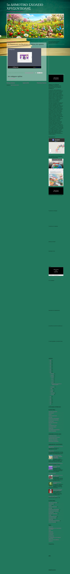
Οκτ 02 (52, 382)
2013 (50, 402)
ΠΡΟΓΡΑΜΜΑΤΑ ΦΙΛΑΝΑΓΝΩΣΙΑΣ (54, 429)
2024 (50, 363)
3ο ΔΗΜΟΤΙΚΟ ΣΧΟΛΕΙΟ (53, 435)
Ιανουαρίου (52, 394)
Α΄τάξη (50, 530)
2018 (50, 372)
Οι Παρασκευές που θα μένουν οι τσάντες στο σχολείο (56, 384)
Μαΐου (52, 388)
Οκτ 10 (52, 379)
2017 (50, 396)
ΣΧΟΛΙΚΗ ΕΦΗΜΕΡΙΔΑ (52, 431)
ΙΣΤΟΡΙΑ (50, 424)
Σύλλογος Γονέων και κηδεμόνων (54, 539)
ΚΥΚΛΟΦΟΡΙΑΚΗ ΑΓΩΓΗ (53, 425)
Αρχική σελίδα (26, 82)
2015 (50, 399)
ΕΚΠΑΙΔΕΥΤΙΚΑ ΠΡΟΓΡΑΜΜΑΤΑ (54, 418)
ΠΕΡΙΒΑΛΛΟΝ (51, 428)
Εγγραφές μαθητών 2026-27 (53, 496)
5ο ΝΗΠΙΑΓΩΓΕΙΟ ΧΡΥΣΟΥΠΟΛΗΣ (54, 437)
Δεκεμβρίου (52, 373)
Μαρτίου (52, 391)
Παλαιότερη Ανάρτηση (41, 82)
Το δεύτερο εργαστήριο (52, 473)
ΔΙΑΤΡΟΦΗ (50, 417)
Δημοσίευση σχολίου (12, 78)
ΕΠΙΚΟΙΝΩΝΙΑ (51, 531)
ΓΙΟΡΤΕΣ (50, 414)
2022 (50, 366)
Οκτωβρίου (52, 376)
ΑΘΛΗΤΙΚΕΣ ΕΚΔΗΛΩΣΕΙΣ (53, 411)
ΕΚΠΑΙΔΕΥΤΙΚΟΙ (51, 536)
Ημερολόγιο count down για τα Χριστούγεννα (56, 463)
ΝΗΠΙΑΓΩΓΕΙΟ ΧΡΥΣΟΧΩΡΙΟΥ (54, 441)
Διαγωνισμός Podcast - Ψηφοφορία (56, 467)
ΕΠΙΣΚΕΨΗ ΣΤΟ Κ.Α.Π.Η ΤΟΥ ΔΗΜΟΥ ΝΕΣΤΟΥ (58, 476)
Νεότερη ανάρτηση (11, 82)
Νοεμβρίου (52, 375)
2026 (50, 360)
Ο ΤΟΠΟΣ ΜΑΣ (51, 533)
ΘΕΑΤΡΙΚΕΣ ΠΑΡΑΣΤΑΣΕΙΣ (53, 422)
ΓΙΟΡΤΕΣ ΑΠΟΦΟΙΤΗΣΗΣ (53, 415)
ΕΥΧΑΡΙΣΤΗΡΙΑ (51, 421)
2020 (50, 369)
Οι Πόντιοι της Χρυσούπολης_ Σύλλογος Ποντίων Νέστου (57, 490)
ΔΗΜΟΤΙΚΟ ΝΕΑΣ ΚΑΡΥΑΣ (53, 438)
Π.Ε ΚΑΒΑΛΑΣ (51, 534)
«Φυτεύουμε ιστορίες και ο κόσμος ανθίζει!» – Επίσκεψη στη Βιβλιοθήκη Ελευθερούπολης (57, 457)
